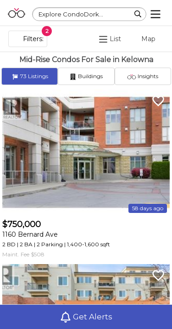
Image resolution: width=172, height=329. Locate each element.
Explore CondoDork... (71, 14)
